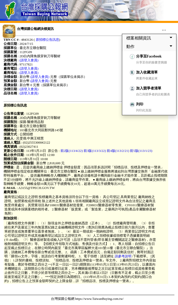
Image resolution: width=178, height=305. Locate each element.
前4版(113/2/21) (118, 151)
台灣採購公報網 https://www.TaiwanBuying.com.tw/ (87, 299)
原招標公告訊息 (47, 40)
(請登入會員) (29, 60)
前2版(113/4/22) (71, 151)
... (164, 28)
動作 (150, 46)
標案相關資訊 (150, 38)
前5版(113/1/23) (141, 151)
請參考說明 (123, 256)
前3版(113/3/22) (95, 151)
